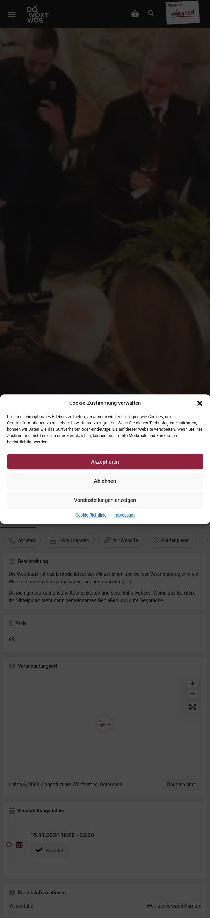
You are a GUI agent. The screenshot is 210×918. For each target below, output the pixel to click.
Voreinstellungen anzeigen (105, 500)
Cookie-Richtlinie (91, 515)
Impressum (124, 515)
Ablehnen (105, 481)
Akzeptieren (105, 462)
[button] (199, 403)
